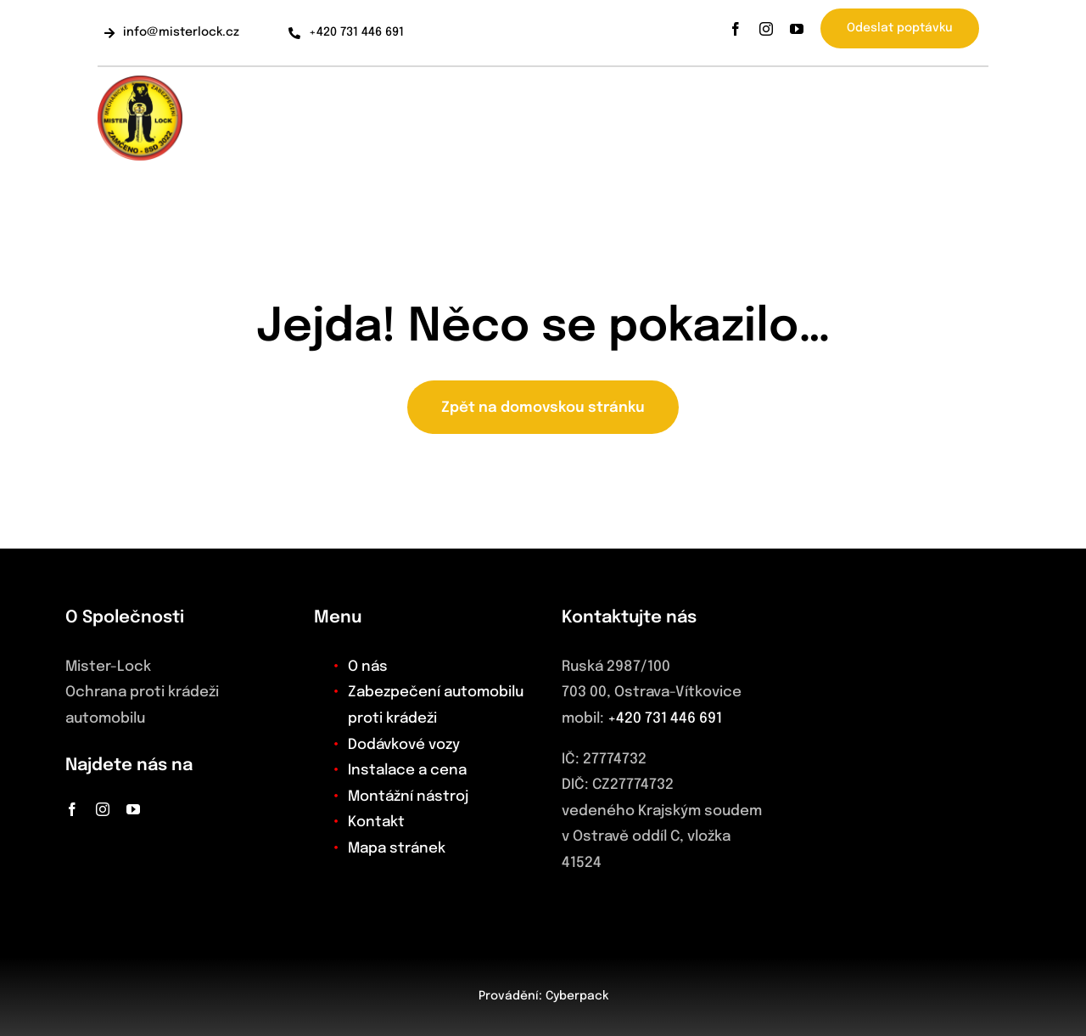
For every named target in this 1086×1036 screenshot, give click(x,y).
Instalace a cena (407, 770)
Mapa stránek (396, 849)
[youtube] (796, 29)
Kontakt (376, 822)
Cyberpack (577, 996)
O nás (368, 667)
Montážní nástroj (408, 797)
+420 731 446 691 (664, 719)
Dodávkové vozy (404, 745)
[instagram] (766, 29)
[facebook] (735, 29)
